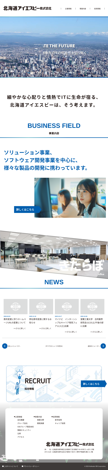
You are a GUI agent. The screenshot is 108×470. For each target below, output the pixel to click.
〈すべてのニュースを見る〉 (54, 346)
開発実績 (40, 423)
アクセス (20, 437)
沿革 (19, 433)
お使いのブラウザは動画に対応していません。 (54, 47)
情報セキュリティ (24, 430)
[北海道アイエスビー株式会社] (27, 8)
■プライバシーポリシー (30, 466)
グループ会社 (22, 423)
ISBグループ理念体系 (25, 426)
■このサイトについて (10, 466)
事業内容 (83, 8)
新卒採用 (58, 420)
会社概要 (20, 420)
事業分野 (40, 420)
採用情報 (97, 8)
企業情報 (68, 8)
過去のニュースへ (97, 346)
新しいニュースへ (11, 346)
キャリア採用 (60, 423)
